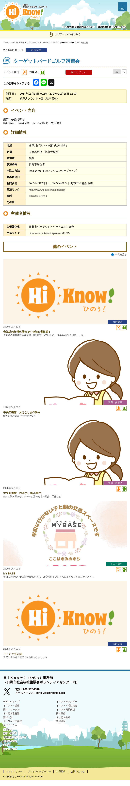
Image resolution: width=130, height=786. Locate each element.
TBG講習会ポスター (41, 195)
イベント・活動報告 (68, 711)
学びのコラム (11, 732)
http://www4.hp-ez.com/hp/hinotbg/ (49, 189)
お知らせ (8, 736)
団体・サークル (12, 715)
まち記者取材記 (12, 719)
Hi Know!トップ (12, 706)
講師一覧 (8, 724)
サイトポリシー (15, 776)
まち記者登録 (64, 724)
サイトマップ (11, 758)
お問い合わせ (86, 776)
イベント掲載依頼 (66, 715)
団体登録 (61, 719)
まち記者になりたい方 (16, 745)
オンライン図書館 (13, 728)
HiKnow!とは (10, 749)
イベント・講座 (19, 42)
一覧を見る (120, 254)
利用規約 (67, 776)
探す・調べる (11, 741)
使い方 (7, 754)
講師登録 (61, 728)
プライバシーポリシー (43, 776)
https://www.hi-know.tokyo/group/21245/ (52, 233)
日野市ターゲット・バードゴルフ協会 (45, 42)
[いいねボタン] (117, 71)
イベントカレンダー (68, 706)
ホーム (6, 42)
